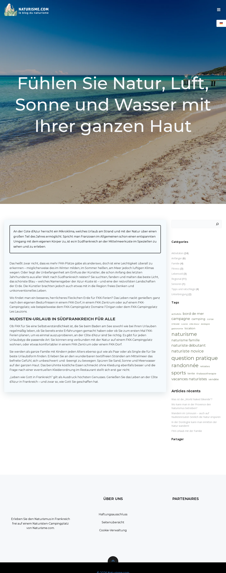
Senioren (176, 284)
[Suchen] (217, 224)
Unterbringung (179, 294)
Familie (175, 263)
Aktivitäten (177, 253)
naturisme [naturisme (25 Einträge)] (184, 334)
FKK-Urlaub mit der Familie (186, 431)
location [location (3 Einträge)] (190, 328)
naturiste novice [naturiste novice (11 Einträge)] (187, 351)
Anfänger (176, 258)
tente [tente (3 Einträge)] (191, 373)
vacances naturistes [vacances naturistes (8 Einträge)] (189, 379)
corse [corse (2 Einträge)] (210, 319)
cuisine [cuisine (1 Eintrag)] (184, 324)
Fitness (175, 268)
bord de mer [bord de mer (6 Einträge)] (193, 314)
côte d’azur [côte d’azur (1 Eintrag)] (194, 324)
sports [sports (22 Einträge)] (178, 373)
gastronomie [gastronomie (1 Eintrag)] (177, 329)
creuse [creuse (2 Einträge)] (175, 323)
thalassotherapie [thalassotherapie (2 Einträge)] (206, 373)
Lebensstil (177, 273)
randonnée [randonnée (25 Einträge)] (184, 365)
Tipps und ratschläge (183, 289)
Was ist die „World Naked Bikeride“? (191, 399)
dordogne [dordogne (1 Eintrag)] (205, 324)
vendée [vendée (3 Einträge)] (214, 379)
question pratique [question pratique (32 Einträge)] (194, 358)
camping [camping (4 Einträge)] (198, 319)
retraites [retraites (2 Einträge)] (205, 366)
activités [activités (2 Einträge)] (176, 313)
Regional (176, 278)
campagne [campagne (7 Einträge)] (180, 319)
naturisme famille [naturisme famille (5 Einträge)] (185, 340)
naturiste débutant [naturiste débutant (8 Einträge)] (188, 345)
